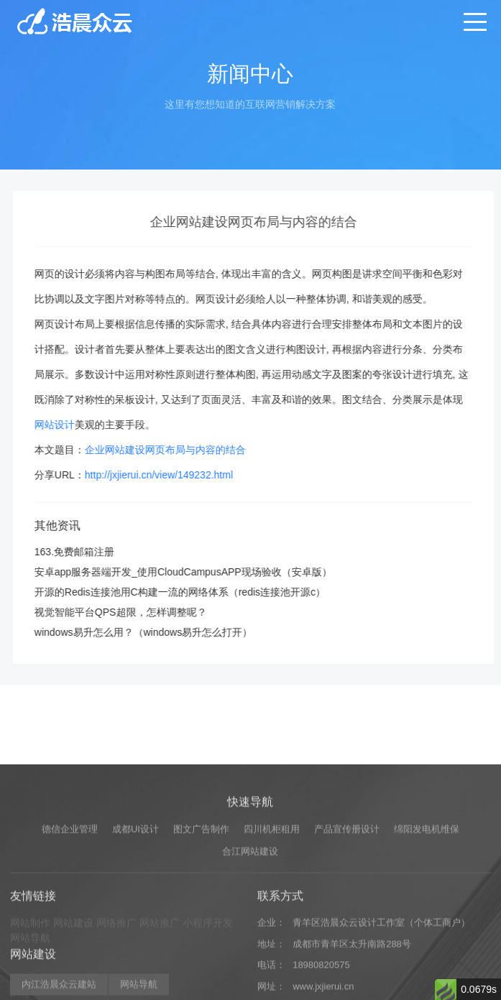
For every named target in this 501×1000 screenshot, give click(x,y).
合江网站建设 (250, 914)
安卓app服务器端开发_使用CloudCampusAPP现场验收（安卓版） (197, 572)
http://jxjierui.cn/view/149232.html (172, 475)
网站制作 (30, 986)
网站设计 (68, 424)
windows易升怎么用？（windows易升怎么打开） (157, 632)
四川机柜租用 (272, 892)
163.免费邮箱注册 (88, 551)
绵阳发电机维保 (426, 892)
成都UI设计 (135, 892)
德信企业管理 (70, 892)
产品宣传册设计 (347, 892)
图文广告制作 (201, 892)
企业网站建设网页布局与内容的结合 (178, 449)
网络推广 (116, 986)
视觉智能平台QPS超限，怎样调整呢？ (134, 612)
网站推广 (159, 986)
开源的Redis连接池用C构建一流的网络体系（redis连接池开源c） (193, 592)
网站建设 (73, 986)
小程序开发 (208, 986)
